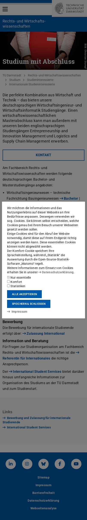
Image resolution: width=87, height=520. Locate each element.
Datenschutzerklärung (56, 272)
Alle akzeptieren (24, 294)
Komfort (14, 282)
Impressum (17, 311)
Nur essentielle (19, 277)
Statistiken (16, 286)
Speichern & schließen (28, 303)
